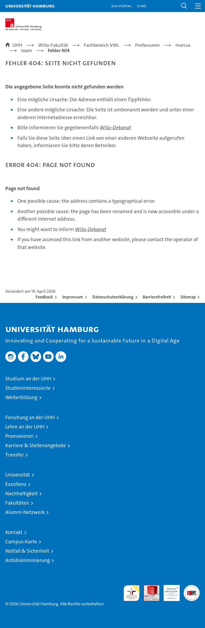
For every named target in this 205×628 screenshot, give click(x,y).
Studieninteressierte (28, 388)
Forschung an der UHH (30, 417)
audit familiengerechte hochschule (132, 593)
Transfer (14, 454)
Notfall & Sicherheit (27, 551)
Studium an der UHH (28, 378)
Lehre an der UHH (24, 426)
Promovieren (19, 436)
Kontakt (13, 532)
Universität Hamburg (30, 5)
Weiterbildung (21, 397)
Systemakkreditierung (192, 588)
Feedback (44, 297)
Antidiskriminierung (27, 560)
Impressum (72, 297)
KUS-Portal (121, 6)
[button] (184, 6)
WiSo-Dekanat (115, 127)
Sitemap (188, 297)
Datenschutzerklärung (112, 297)
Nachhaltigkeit (21, 493)
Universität (17, 474)
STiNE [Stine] (141, 6)
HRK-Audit (169, 590)
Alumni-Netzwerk (25, 512)
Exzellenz (15, 484)
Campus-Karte (21, 541)
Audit (149, 588)
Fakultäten (17, 503)
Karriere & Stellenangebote (35, 445)
